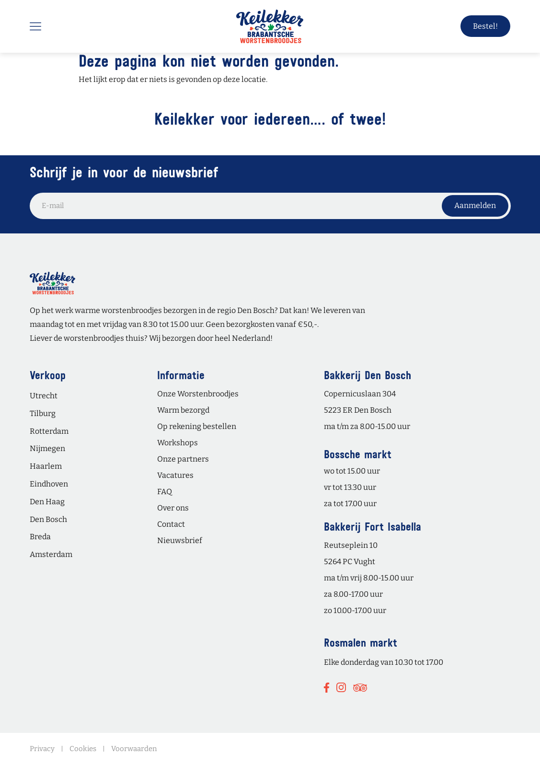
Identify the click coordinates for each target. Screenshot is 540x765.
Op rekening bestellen (196, 426)
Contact (171, 524)
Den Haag (47, 501)
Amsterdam (51, 554)
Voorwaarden (134, 748)
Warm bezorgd (183, 410)
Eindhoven (49, 483)
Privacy (42, 748)
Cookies (82, 748)
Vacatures (175, 475)
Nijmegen (47, 448)
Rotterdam (49, 431)
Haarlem (46, 466)
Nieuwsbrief (179, 540)
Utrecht (43, 395)
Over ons (173, 507)
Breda (40, 536)
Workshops (177, 442)
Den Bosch (48, 519)
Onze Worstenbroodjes (198, 393)
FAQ (164, 491)
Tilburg (43, 413)
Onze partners (183, 459)
